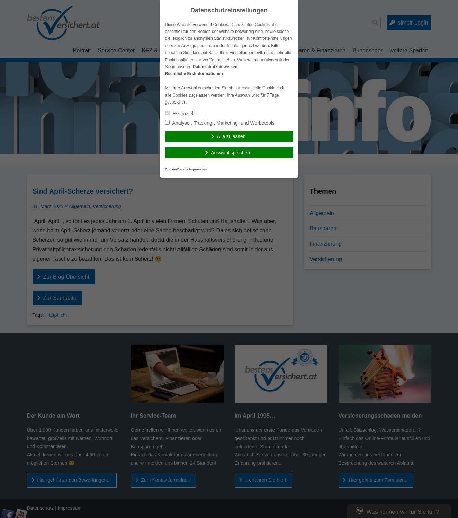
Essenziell (180, 113)
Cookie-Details (176, 169)
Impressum (198, 169)
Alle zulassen (231, 136)
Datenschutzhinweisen (215, 66)
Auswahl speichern (231, 152)
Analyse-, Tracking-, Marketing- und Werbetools (220, 123)
